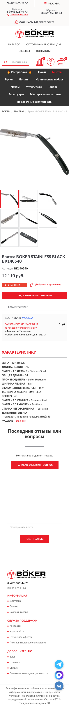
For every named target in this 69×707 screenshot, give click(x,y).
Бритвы (57, 72)
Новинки (15, 662)
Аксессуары (16, 94)
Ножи (42, 72)
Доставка (15, 601)
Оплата (14, 606)
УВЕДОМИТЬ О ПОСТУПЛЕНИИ (34, 295)
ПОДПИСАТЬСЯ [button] (34, 539)
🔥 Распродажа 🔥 (19, 72)
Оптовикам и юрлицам (43, 44)
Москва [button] (27, 318)
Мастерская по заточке (45, 94)
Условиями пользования (43, 550)
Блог (12, 656)
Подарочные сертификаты (34, 101)
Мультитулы (34, 87)
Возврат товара (19, 612)
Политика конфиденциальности (29, 673)
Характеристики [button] (18, 307)
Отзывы (24, 51)
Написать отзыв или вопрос (35, 465)
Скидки (14, 668)
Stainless (21, 421)
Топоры (53, 87)
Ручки (9, 79)
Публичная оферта (21, 637)
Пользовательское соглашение (28, 643)
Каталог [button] (14, 44)
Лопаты (24, 79)
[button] (17, 14)
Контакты (43, 51)
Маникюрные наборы (50, 79)
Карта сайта (17, 631)
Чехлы (15, 87)
